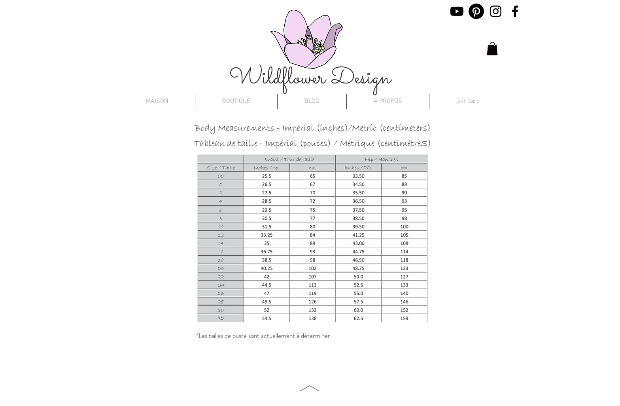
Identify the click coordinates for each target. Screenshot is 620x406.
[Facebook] (515, 11)
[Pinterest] (476, 11)
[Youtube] (457, 11)
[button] (492, 48)
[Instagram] (495, 11)
